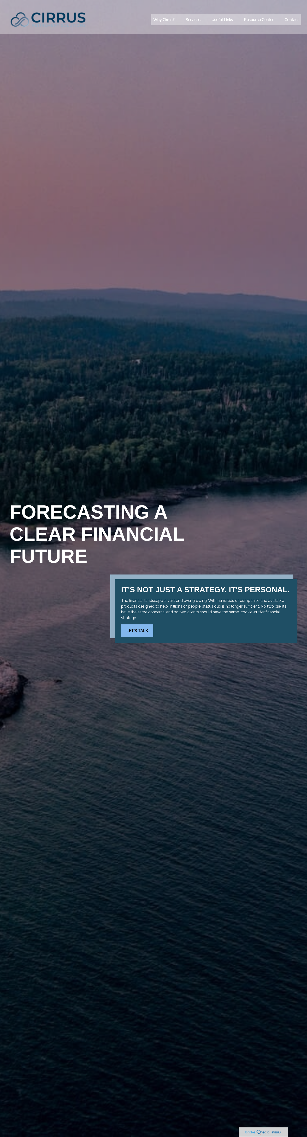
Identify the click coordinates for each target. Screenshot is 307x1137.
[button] (164, 14)
